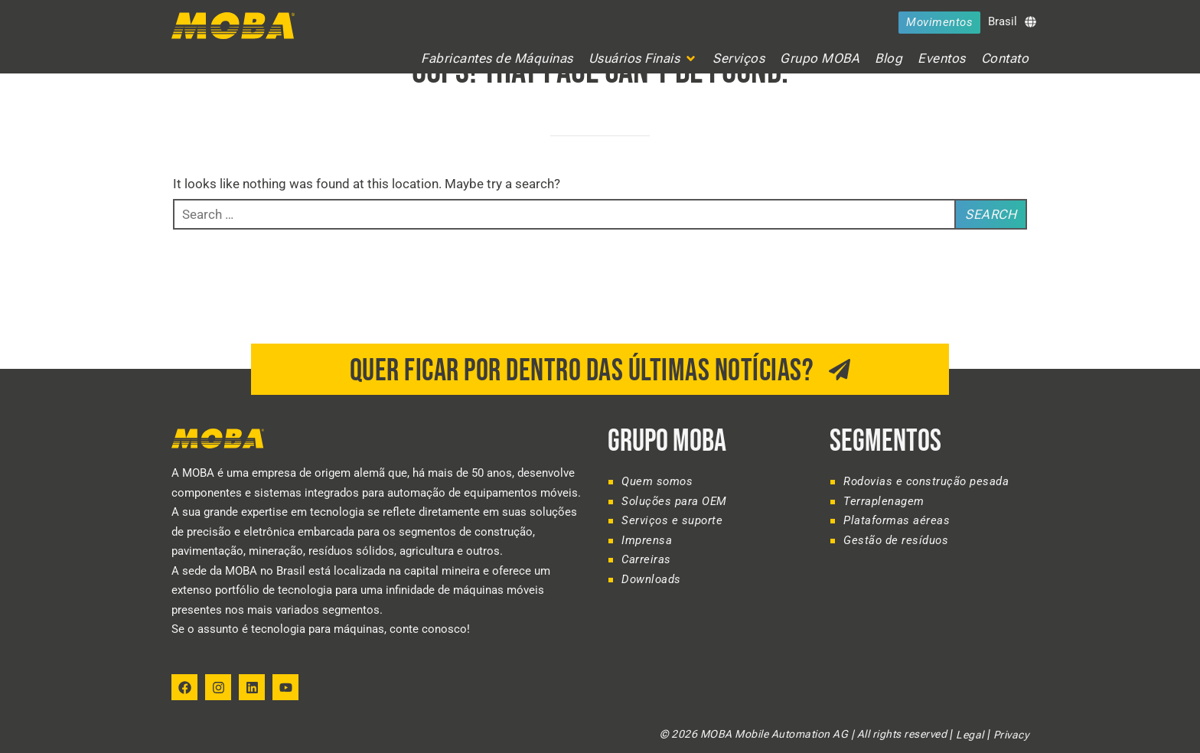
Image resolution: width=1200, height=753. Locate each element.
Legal (970, 735)
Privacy (1011, 735)
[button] (643, 58)
